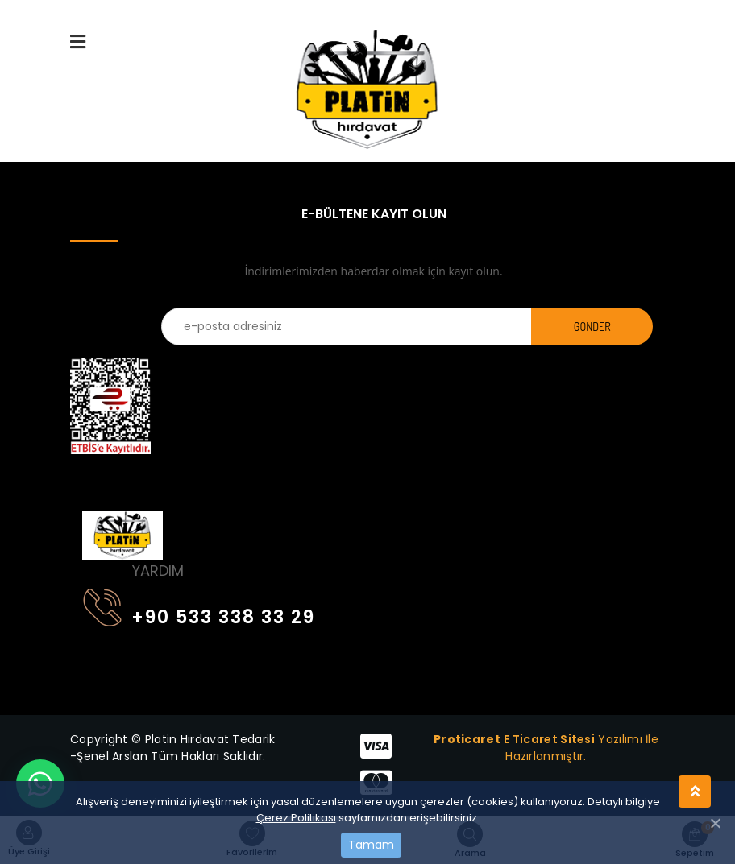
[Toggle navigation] (92, 477)
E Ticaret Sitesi (549, 739)
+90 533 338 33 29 (199, 614)
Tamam (371, 845)
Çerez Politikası (296, 817)
